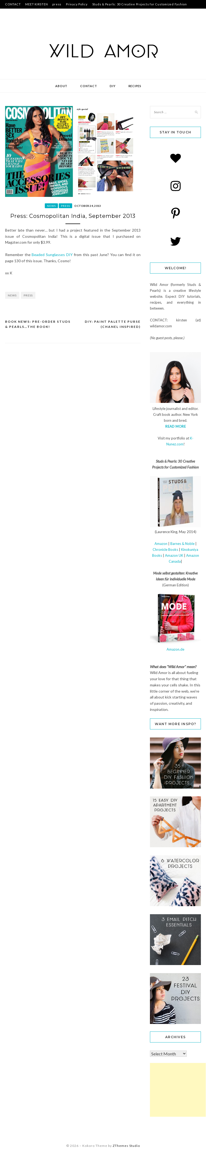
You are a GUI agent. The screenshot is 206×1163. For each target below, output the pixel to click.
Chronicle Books (165, 549)
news (51, 205)
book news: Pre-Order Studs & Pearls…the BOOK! (38, 324)
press (56, 4)
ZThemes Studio (126, 1146)
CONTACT (13, 4)
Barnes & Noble (182, 543)
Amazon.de (175, 649)
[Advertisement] (178, 1090)
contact (88, 86)
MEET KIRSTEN (36, 4)
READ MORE (175, 426)
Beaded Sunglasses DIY (52, 254)
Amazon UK (174, 555)
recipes (134, 86)
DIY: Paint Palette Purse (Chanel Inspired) (113, 324)
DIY (112, 86)
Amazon (160, 543)
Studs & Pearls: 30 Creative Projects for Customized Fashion (139, 4)
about (61, 86)
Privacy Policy (77, 4)
